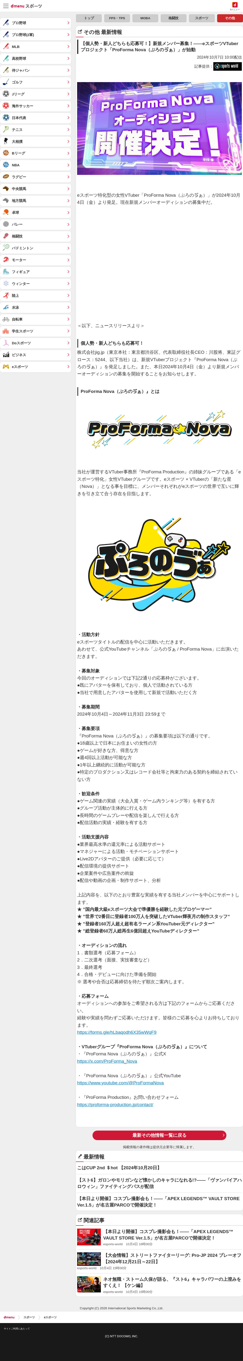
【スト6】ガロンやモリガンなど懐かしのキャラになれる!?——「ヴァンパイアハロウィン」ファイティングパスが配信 (159, 1183)
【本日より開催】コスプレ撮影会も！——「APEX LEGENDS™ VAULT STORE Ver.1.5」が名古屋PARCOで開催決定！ (158, 1201)
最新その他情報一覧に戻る (159, 1135)
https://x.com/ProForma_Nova (107, 1061)
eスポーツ (50, 1317)
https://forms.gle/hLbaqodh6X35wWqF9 (116, 1032)
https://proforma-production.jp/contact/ (115, 1104)
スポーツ (29, 1317)
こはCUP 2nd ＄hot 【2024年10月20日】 (119, 1167)
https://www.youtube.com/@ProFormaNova (120, 1082)
